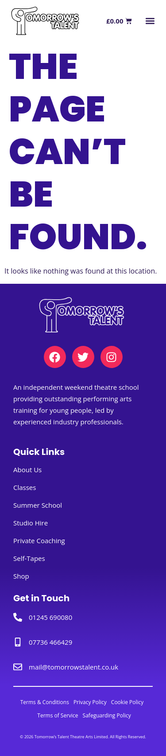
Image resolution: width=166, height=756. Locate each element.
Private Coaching (39, 540)
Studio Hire (30, 522)
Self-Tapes (29, 558)
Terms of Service (57, 715)
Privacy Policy (90, 702)
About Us (27, 469)
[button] (150, 21)
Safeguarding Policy (107, 715)
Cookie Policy (127, 702)
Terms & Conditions (44, 702)
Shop (21, 576)
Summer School (37, 505)
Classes (24, 487)
